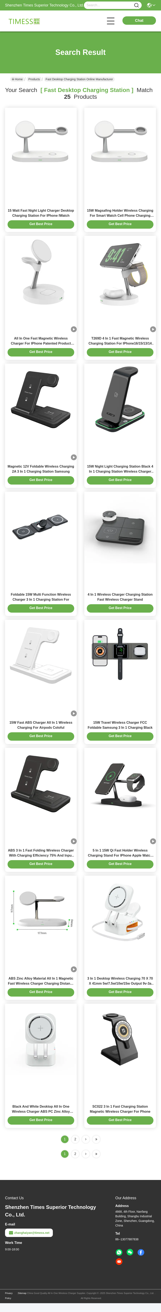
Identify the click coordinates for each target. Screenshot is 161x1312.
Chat (139, 20)
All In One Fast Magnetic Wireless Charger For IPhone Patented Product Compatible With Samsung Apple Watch (41, 346)
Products (34, 79)
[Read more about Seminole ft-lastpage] (96, 1163)
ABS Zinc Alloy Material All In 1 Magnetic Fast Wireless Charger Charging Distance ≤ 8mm (41, 991)
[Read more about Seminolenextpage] (86, 1163)
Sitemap (22, 1302)
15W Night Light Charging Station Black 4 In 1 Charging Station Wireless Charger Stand (120, 475)
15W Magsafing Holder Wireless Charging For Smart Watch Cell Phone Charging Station (120, 216)
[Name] (136, 5)
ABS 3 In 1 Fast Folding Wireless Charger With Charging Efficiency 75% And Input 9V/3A (41, 862)
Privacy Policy (9, 1304)
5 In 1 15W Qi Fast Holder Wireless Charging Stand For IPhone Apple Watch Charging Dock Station (120, 862)
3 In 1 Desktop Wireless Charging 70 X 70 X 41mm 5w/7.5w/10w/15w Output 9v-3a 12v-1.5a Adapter (120, 991)
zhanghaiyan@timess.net (28, 1241)
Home (17, 79)
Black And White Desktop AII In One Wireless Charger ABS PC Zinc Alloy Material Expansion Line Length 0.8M (41, 1120)
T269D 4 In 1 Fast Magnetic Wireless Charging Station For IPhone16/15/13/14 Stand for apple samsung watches (120, 346)
